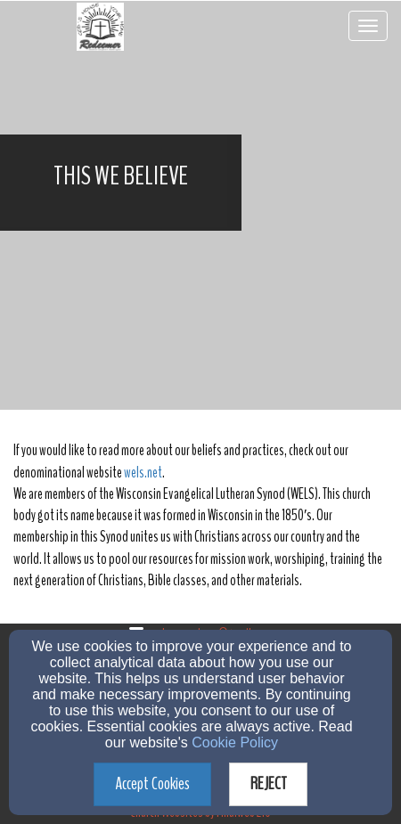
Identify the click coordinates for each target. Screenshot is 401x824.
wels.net (143, 472)
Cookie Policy (235, 742)
